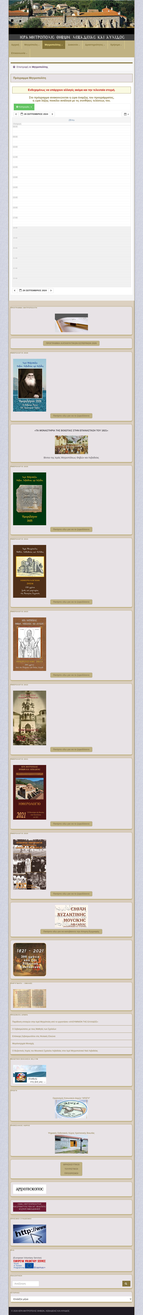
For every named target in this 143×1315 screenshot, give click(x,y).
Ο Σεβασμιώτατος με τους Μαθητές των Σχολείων (34, 1029)
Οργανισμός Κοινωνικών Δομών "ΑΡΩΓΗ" (71, 1098)
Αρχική (15, 44)
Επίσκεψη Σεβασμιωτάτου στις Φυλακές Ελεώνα (33, 1036)
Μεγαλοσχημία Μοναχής (23, 1043)
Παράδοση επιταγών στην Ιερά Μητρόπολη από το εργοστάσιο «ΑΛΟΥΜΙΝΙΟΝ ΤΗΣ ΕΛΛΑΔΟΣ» (55, 1022)
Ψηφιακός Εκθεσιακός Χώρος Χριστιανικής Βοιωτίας (71, 1133)
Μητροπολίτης (54, 44)
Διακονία (74, 44)
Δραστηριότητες (95, 44)
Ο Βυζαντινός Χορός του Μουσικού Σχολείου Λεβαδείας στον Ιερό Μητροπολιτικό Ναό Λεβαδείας (55, 1051)
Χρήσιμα (116, 44)
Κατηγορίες (24, 107)
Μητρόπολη (31, 44)
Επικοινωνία (19, 53)
